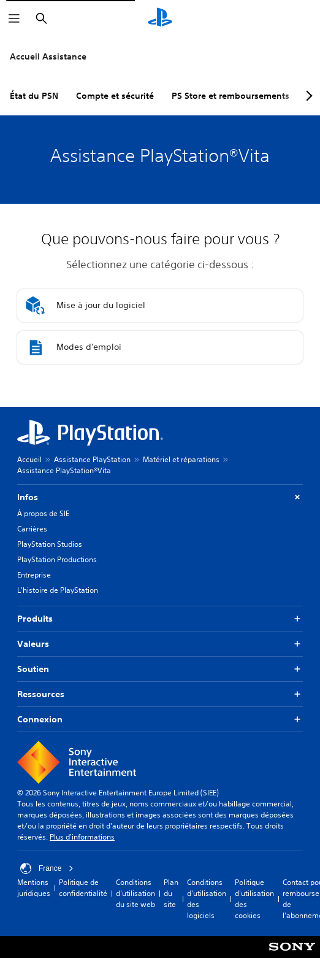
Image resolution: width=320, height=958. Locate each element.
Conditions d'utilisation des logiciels (206, 899)
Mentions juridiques (33, 887)
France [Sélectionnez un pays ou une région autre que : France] (47, 868)
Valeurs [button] (160, 644)
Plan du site (171, 893)
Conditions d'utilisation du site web (135, 893)
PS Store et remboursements (230, 95)
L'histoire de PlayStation (57, 590)
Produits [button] (160, 619)
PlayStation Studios (49, 544)
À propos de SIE (43, 513)
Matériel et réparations (181, 459)
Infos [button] (160, 497)
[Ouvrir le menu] (14, 18)
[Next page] (307, 95)
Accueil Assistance (48, 56)
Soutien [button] (160, 669)
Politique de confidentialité (83, 887)
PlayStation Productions (57, 559)
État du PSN (34, 95)
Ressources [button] (160, 694)
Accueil (29, 459)
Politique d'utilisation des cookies (254, 899)
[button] (160, 305)
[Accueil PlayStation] (160, 18)
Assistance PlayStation (92, 459)
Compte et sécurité (115, 95)
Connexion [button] (160, 719)
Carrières (32, 528)
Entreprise (34, 575)
